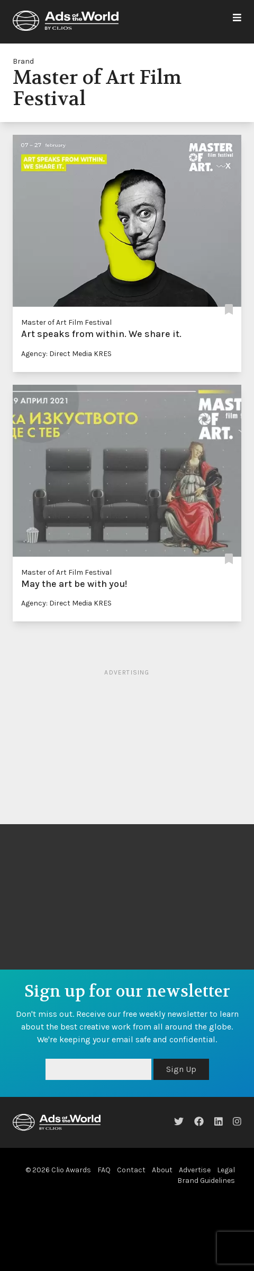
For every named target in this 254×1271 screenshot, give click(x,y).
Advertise (195, 1169)
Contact (131, 1169)
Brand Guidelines (206, 1180)
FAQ (104, 1169)
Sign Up (181, 1069)
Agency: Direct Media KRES (66, 353)
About (162, 1169)
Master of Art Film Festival (66, 322)
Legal (226, 1169)
